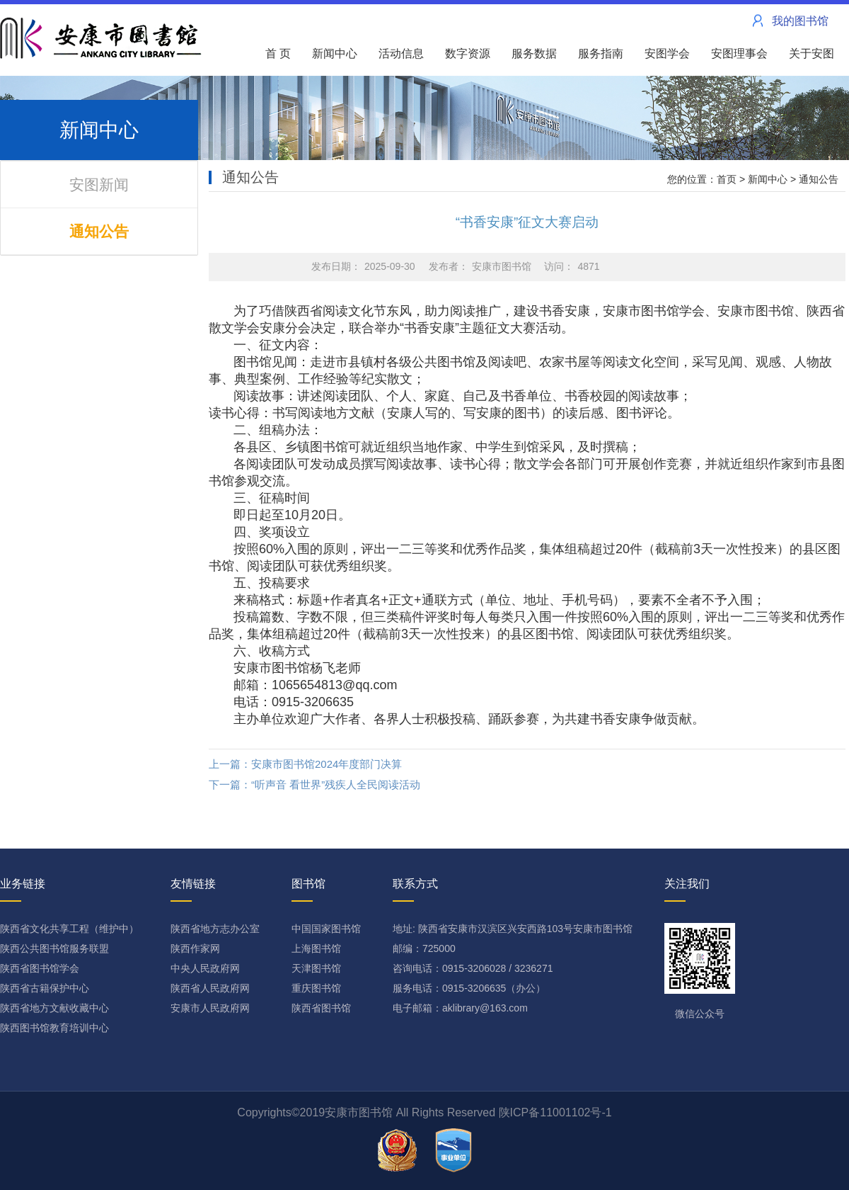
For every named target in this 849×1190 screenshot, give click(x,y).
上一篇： (305, 764)
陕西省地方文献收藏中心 (54, 1008)
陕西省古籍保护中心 (44, 988)
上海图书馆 (316, 948)
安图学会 (671, 53)
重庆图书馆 (316, 988)
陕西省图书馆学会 (39, 968)
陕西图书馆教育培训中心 (54, 1027)
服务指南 (605, 53)
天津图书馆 (316, 968)
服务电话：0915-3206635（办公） (469, 988)
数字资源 (472, 53)
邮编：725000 (424, 948)
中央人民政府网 (205, 968)
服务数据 (538, 53)
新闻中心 (339, 53)
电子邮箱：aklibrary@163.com (460, 1008)
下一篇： (314, 784)
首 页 (278, 53)
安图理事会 (743, 53)
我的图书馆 (800, 21)
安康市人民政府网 (210, 1008)
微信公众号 (699, 971)
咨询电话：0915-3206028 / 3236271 (473, 968)
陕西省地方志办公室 (215, 928)
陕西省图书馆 (321, 1008)
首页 (727, 179)
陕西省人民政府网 (210, 988)
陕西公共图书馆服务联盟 (54, 948)
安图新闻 (99, 184)
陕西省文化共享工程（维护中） (69, 928)
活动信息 (405, 53)
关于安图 (816, 53)
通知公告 (99, 231)
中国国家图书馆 (326, 928)
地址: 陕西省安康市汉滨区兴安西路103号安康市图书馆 (513, 928)
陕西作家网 (195, 948)
